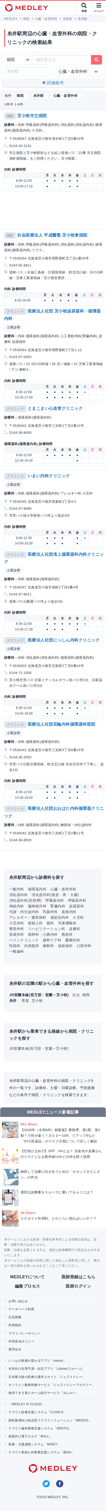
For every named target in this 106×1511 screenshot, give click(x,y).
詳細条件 (53, 83)
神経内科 (16, 906)
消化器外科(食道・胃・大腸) (55, 895)
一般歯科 (16, 951)
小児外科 (16, 923)
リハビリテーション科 (46, 929)
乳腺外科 (50, 912)
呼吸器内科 (54, 900)
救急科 (67, 934)
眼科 (50, 923)
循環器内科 (37, 889)
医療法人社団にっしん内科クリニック (64, 640)
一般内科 (16, 889)
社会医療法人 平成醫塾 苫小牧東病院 (52, 235)
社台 (76, 995)
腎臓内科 (57, 906)
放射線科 (65, 946)
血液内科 (69, 912)
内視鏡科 (31, 946)
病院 (10, 116)
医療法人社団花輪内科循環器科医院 (61, 724)
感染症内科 (59, 917)
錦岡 (86, 995)
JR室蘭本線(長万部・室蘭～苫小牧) (39, 1048)
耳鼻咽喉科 (67, 923)
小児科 (78, 917)
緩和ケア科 (52, 940)
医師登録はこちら (78, 1277)
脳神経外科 (37, 906)
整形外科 (16, 929)
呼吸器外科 (77, 900)
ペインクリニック (24, 940)
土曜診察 (14, 327)
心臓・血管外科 (63, 889)
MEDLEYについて (27, 1277)
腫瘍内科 (72, 940)
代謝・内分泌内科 (24, 912)
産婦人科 (35, 923)
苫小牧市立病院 (32, 116)
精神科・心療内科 (43, 934)
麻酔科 (48, 946)
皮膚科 (74, 929)
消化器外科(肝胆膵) (25, 900)
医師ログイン (78, 1286)
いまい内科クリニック (49, 476)
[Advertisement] (54, 210)
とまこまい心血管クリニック (55, 408)
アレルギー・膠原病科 (27, 917)
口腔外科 (84, 946)
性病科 (14, 946)
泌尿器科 (76, 906)
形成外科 (16, 934)
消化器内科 (18, 895)
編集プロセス (27, 1286)
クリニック (15, 311)
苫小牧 (37, 1000)
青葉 (26, 1000)
